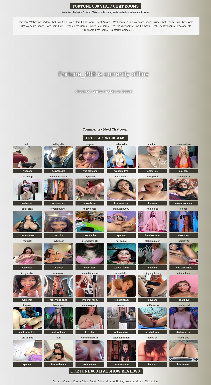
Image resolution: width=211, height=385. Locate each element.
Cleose (183, 208)
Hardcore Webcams (29, 22)
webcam (27, 171)
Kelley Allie (58, 144)
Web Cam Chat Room (81, 22)
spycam (121, 235)
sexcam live (89, 235)
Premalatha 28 (90, 241)
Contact (67, 381)
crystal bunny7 (58, 208)
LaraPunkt (58, 305)
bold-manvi (184, 305)
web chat (27, 203)
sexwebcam (58, 171)
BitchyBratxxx (27, 273)
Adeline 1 (152, 144)
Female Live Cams (76, 26)
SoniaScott (58, 273)
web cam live (121, 332)
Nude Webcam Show (139, 22)
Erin (27, 144)
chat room (89, 267)
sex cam (183, 171)
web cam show (184, 267)
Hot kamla (121, 241)
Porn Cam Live (54, 26)
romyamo (90, 144)
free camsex (184, 364)
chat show (183, 235)
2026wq (121, 305)
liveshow (152, 364)
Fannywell (152, 176)
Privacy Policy (80, 381)
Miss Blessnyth (58, 176)
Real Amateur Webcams (110, 22)
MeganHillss (121, 176)
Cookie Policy (97, 381)
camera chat (27, 235)
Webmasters (151, 381)
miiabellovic (183, 273)
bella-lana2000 (121, 208)
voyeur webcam (183, 203)
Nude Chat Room (163, 22)
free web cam (58, 364)
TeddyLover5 (89, 208)
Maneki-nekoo (90, 273)
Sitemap (57, 381)
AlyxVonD (90, 176)
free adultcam (121, 300)
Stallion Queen (152, 241)
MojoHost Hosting (115, 381)
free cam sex (59, 203)
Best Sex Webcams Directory (169, 26)
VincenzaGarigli (89, 305)
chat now (184, 300)
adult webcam (58, 332)
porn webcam (121, 364)
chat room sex (184, 332)
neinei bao (152, 208)
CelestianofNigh (121, 337)
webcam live (121, 171)
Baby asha (121, 144)
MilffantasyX (152, 305)
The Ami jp (27, 176)
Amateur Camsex (120, 30)
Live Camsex (142, 26)
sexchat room (121, 267)
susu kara (183, 337)
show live (152, 171)
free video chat (58, 300)
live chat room (152, 235)
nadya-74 (153, 337)
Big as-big (27, 337)
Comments (92, 129)
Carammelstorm (89, 337)
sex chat (58, 267)
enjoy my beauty (152, 273)
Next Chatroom (115, 129)
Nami (58, 337)
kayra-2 (27, 305)
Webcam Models (134, 381)
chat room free (27, 332)
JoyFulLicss (58, 241)
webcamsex (89, 364)
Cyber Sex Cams (99, 26)
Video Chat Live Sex (55, 22)
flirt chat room (152, 332)
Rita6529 (27, 241)
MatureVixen (184, 144)
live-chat (90, 332)
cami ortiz (27, 208)
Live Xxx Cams (184, 22)
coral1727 (184, 241)
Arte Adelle (121, 273)
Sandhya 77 (184, 176)
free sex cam (90, 171)
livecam (152, 203)
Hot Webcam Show (32, 26)
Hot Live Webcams (122, 26)
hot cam (152, 267)
